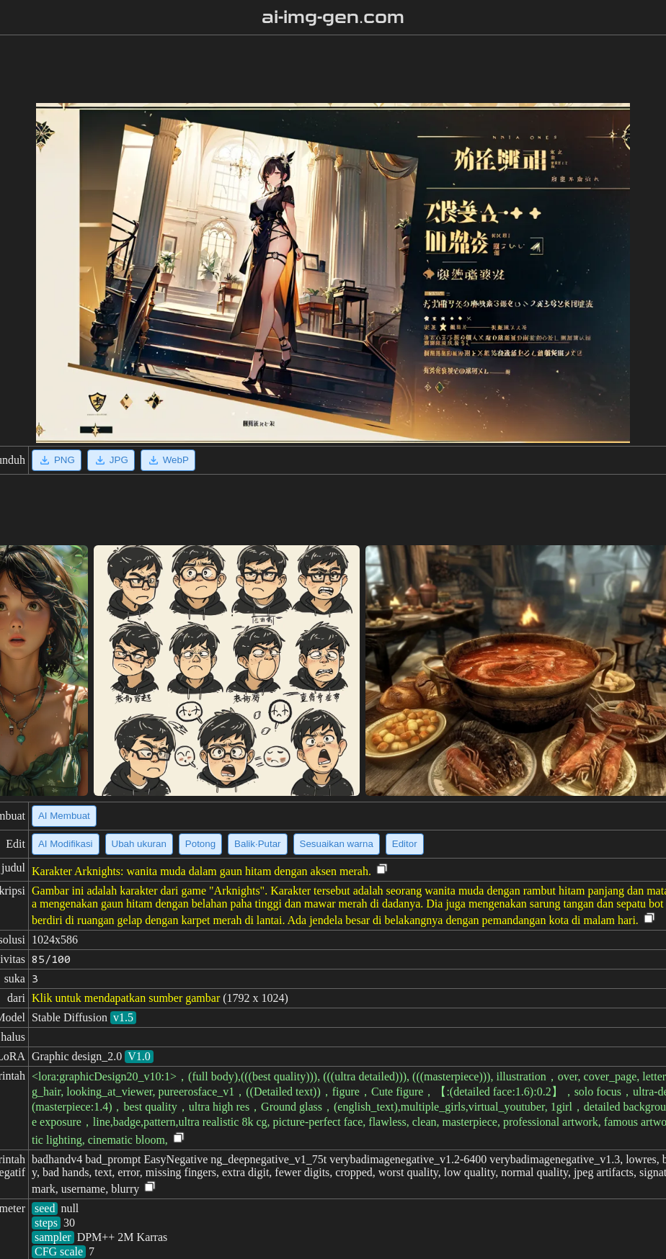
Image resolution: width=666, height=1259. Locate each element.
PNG (56, 460)
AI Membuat (64, 815)
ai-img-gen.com (333, 17)
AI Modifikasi (65, 843)
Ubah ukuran (139, 843)
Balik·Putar (257, 843)
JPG (111, 460)
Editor (404, 843)
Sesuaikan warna (336, 843)
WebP (168, 460)
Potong (200, 843)
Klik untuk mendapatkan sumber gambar (126, 998)
